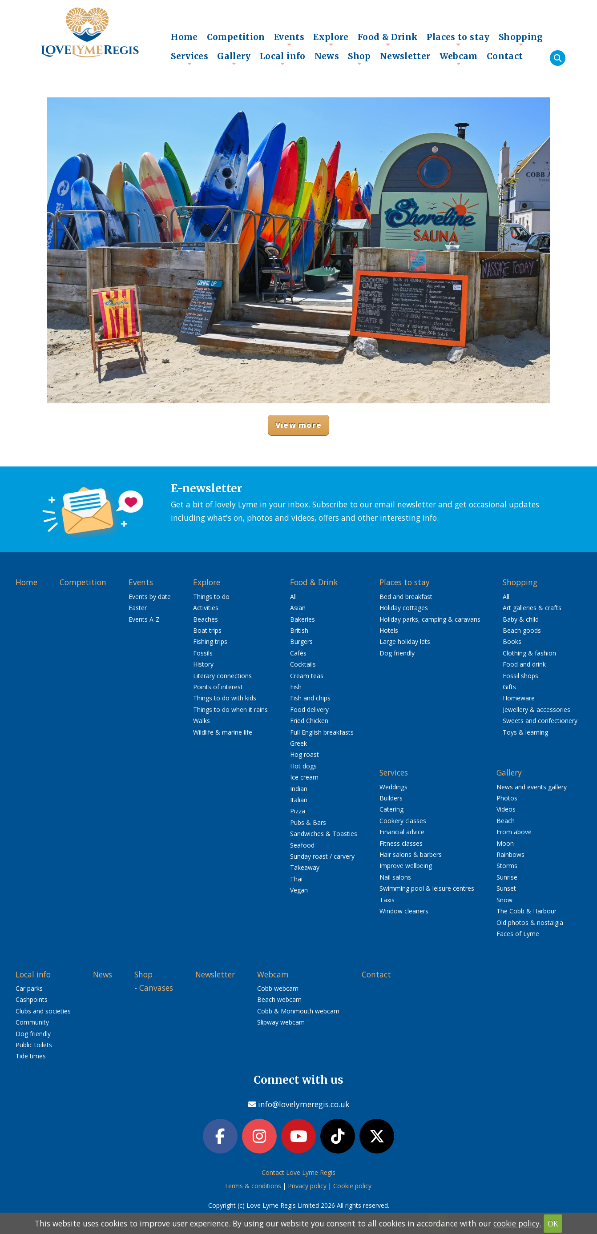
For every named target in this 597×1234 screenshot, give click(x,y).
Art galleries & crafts (532, 607)
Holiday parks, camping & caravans (429, 619)
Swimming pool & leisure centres (426, 888)
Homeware (519, 698)
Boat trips (207, 630)
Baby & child (521, 619)
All (293, 596)
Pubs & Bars (308, 822)
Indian (298, 788)
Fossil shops (520, 675)
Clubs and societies (43, 1011)
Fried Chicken (309, 720)
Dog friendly (397, 653)
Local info (283, 58)
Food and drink (524, 664)
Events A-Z (144, 619)
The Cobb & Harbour (526, 911)
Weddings (393, 787)
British (299, 630)
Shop (359, 58)
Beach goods (522, 630)
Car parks (29, 988)
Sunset (506, 888)
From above (514, 832)
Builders (391, 798)
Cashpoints (32, 999)
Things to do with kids (224, 698)
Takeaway (304, 867)
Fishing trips (210, 641)
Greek (298, 743)
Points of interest (218, 687)
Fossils (203, 653)
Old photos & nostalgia (529, 922)
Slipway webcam (281, 1022)
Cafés (298, 653)
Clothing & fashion (529, 653)
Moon (505, 843)
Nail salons (395, 877)
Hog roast (304, 754)
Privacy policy (307, 1186)
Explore (331, 39)
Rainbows (510, 854)
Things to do (211, 596)
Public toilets (34, 1045)
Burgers (301, 641)
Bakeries (302, 619)
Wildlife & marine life (222, 732)
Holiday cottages (403, 607)
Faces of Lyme (517, 933)
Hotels (388, 630)
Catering (391, 809)
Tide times (31, 1056)
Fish (296, 687)
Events (289, 39)
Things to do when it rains (230, 709)
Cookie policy (352, 1186)
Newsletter (405, 56)
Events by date (150, 596)
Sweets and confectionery (540, 720)
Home (184, 37)
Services (189, 58)
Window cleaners (403, 911)
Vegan (299, 890)
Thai (296, 879)
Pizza (297, 811)
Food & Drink (388, 39)
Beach (505, 820)
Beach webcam (279, 999)
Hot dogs (303, 766)
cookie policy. (517, 1223)
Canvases (156, 987)
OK (553, 1223)
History (203, 664)
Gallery (234, 58)
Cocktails (303, 664)
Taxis (387, 900)
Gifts (509, 687)
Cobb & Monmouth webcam (298, 1011)
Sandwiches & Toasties (323, 833)
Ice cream (304, 777)
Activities (205, 607)
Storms (506, 865)
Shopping (521, 39)
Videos (506, 809)
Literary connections (222, 675)
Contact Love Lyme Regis (298, 1172)
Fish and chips (310, 698)
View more (298, 425)
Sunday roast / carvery (322, 856)
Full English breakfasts (322, 732)
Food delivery (309, 709)
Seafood (302, 845)
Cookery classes (402, 820)
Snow (504, 900)
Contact (505, 56)
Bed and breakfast (405, 596)
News (327, 56)
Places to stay (458, 39)
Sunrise (506, 877)
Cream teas (306, 675)
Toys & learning (525, 732)
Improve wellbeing (405, 865)
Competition (236, 37)
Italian (298, 800)
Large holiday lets (404, 641)
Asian (298, 607)
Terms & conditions (252, 1186)
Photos (506, 798)
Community (32, 1022)
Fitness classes (401, 843)
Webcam (459, 58)
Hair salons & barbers (410, 854)
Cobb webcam (277, 988)
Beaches (205, 619)
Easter (138, 607)
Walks (201, 720)
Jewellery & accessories (536, 709)
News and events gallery (531, 787)
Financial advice (401, 832)
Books (512, 641)
